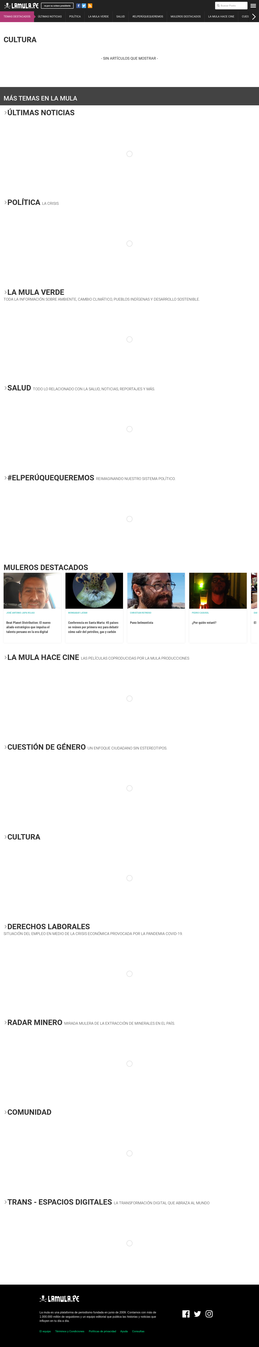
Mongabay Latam (77, 613)
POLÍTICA (75, 16)
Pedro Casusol (200, 613)
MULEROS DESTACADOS (186, 16)
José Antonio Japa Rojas (20, 613)
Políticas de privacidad (102, 1331)
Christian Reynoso (140, 613)
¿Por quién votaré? (204, 623)
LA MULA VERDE (98, 16)
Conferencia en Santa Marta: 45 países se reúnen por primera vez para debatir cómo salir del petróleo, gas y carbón (93, 627)
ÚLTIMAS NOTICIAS (50, 16)
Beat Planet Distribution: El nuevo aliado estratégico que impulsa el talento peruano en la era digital (28, 627)
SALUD (120, 16)
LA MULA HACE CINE (221, 16)
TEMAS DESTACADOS (17, 16)
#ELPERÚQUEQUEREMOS (147, 16)
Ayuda (124, 1331)
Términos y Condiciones (69, 1331)
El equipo (45, 1331)
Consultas (138, 1331)
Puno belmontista (141, 623)
